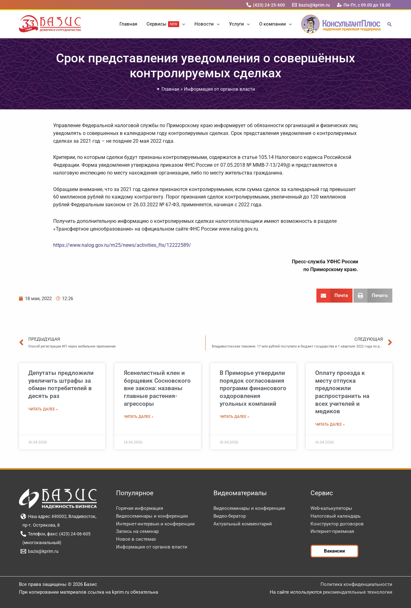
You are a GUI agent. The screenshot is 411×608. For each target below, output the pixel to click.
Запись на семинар (137, 531)
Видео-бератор (229, 516)
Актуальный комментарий (242, 524)
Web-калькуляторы (331, 508)
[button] (182, 24)
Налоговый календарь (336, 516)
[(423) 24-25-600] (266, 4)
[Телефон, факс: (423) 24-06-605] (55, 534)
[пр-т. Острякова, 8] (40, 525)
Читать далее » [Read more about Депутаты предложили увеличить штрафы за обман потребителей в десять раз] (43, 409)
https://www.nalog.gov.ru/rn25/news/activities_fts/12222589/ (122, 245)
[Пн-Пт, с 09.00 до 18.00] (363, 4)
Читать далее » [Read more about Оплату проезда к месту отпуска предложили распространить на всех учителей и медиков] (330, 424)
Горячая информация (139, 508)
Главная (170, 89)
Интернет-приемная (332, 531)
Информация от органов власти (219, 89)
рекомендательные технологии (357, 592)
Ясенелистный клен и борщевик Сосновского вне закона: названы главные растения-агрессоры (157, 388)
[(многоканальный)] (41, 542)
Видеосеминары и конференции (152, 516)
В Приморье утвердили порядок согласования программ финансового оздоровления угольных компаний (253, 388)
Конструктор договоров (337, 524)
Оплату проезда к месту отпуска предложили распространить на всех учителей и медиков (342, 392)
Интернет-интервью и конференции (155, 524)
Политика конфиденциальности (356, 584)
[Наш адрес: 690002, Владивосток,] (58, 516)
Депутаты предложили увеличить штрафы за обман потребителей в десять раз (61, 384)
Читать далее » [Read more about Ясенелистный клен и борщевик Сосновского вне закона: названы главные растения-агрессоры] (138, 416)
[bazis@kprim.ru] (310, 4)
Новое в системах (136, 539)
